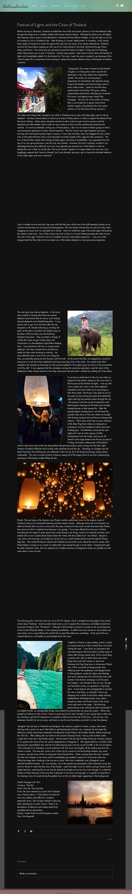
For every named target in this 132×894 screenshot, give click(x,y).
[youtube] (121, 5)
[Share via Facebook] (18, 831)
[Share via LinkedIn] (31, 831)
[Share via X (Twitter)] (25, 831)
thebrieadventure (15, 6)
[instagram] (117, 5)
